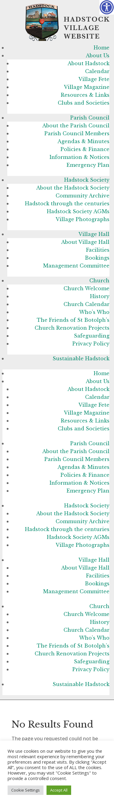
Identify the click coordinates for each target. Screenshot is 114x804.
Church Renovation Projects (72, 328)
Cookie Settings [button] (25, 790)
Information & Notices (79, 157)
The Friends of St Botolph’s (73, 320)
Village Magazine (86, 87)
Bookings (97, 258)
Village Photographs (82, 219)
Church (99, 281)
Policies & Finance (84, 149)
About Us (97, 55)
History (99, 296)
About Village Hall (85, 242)
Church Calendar (86, 304)
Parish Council (89, 118)
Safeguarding (91, 336)
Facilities (97, 250)
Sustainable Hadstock (81, 358)
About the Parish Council (75, 126)
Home (101, 48)
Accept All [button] (58, 790)
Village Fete (93, 79)
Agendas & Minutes (83, 141)
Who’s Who (94, 312)
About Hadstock (88, 63)
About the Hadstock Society (72, 188)
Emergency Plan (88, 165)
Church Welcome (86, 288)
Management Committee (76, 266)
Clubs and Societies (83, 103)
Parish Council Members (76, 133)
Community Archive (82, 196)
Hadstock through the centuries (67, 203)
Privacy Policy (90, 344)
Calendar (97, 71)
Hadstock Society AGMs (78, 211)
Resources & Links (85, 95)
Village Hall (93, 234)
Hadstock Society (86, 180)
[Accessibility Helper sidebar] (106, 7)
